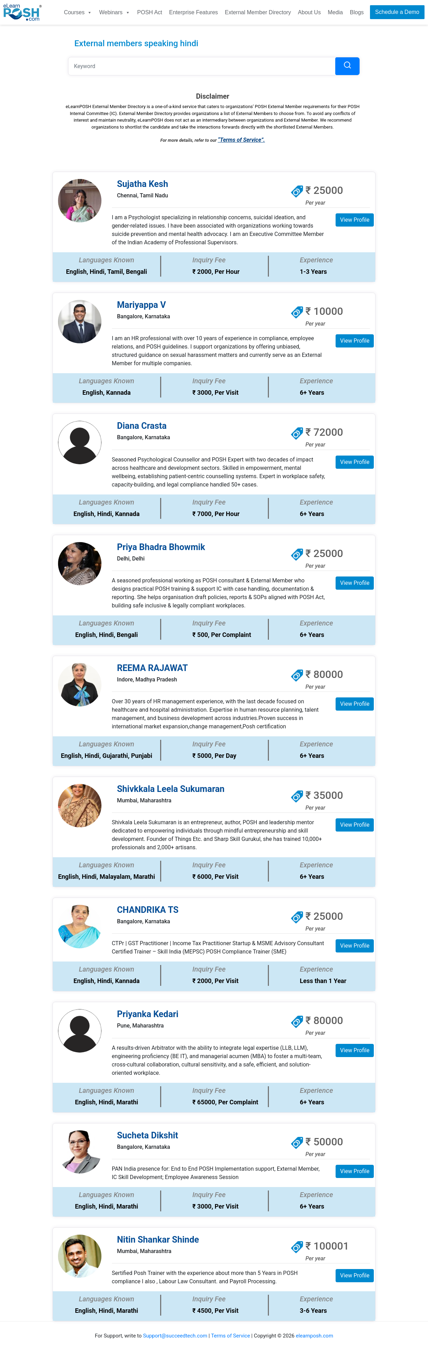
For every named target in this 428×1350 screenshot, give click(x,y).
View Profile (354, 219)
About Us (309, 12)
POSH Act (149, 12)
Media (335, 12)
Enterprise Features (193, 12)
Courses (78, 12)
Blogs (357, 12)
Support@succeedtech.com (175, 1336)
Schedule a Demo (397, 12)
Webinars (114, 12)
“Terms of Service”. (241, 140)
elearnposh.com (314, 1336)
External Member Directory (258, 12)
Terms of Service (230, 1336)
